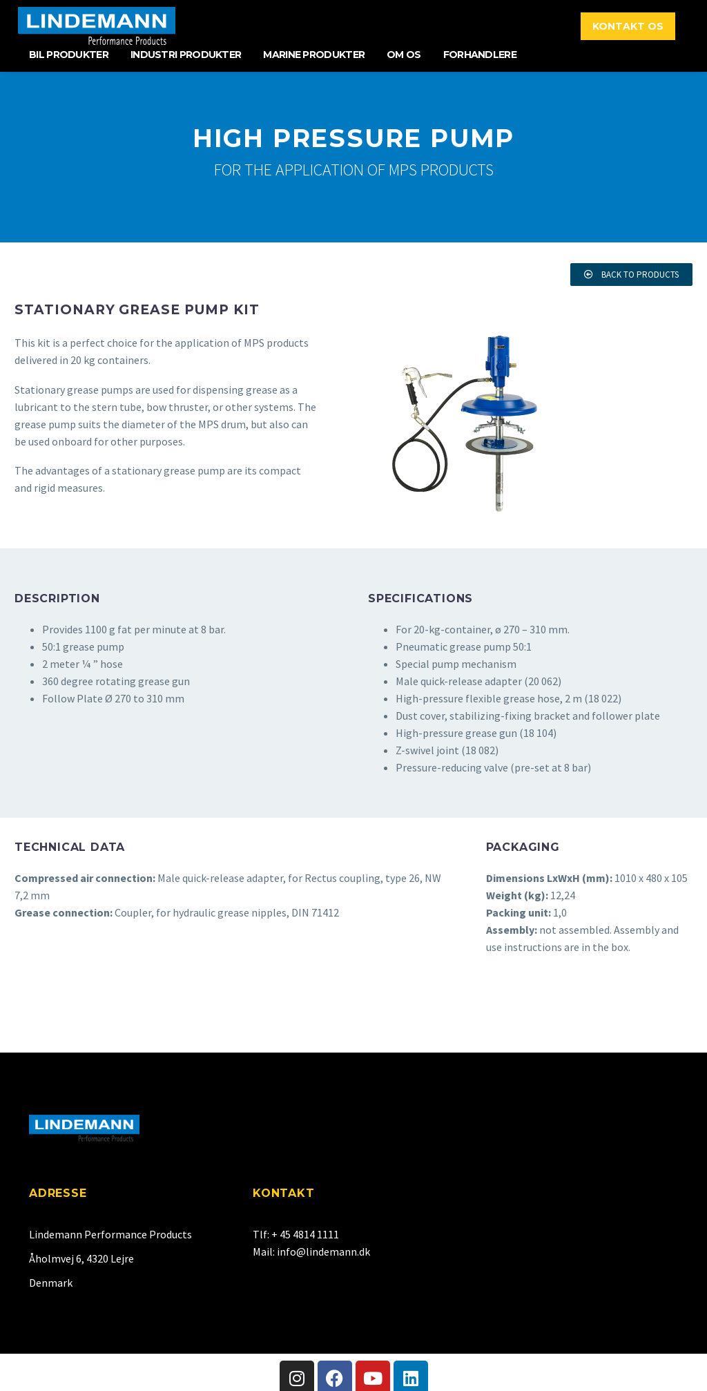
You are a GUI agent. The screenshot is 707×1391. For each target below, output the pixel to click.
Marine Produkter (314, 54)
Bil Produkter (68, 54)
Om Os (404, 54)
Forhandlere (479, 54)
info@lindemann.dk (323, 1251)
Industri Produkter (185, 54)
